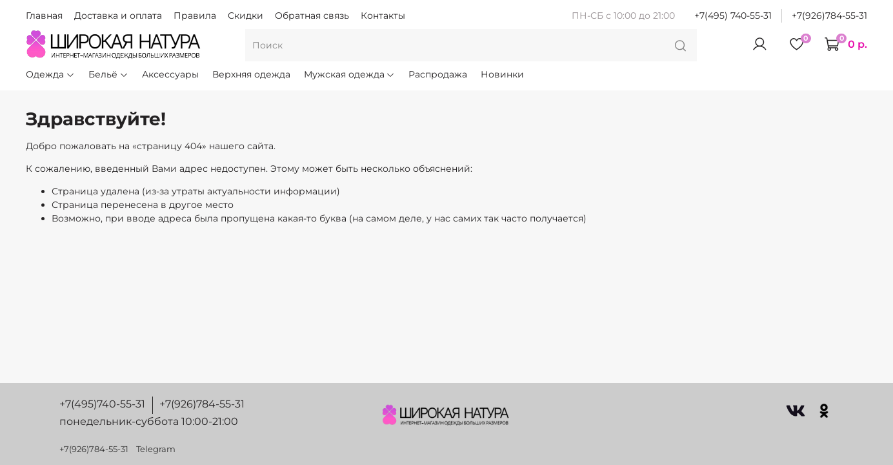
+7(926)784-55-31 (829, 15)
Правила (195, 15)
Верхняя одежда (251, 74)
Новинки (502, 74)
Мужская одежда (350, 74)
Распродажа (437, 74)
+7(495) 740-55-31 (733, 15)
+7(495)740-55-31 (102, 404)
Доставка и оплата (118, 15)
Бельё (108, 74)
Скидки (245, 15)
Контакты (383, 15)
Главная (44, 15)
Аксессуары (170, 74)
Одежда (50, 74)
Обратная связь (312, 15)
